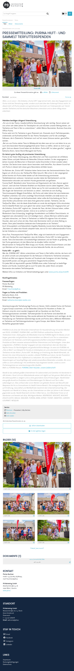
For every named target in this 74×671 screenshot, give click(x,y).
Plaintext (68, 97)
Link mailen (10, 416)
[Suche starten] (47, 13)
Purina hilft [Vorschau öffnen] (37, 88)
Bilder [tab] (11, 24)
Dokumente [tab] (19, 24)
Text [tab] (4, 24)
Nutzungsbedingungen (11, 662)
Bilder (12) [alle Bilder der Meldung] (9, 440)
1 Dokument (55, 92)
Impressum (7, 660)
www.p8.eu (7, 590)
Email (6, 634)
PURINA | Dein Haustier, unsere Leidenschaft (38, 368)
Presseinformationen (7, 20)
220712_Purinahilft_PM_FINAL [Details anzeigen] (37, 559)
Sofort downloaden (37, 426)
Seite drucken (11, 413)
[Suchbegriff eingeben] (26, 14)
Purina (16, 20)
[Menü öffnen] (70, 14)
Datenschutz (7, 664)
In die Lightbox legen (37, 431)
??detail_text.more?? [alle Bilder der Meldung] (37, 548)
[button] (64, 14)
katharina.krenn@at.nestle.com (19, 300)
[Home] (15, 5)
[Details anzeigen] (70, 489)
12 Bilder (45, 92)
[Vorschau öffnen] (37, 64)
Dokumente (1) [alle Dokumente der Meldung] (12, 556)
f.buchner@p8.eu (13, 289)
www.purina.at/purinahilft (59, 272)
